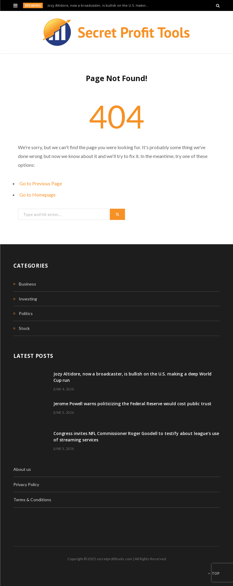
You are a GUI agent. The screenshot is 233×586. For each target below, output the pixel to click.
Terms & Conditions (32, 499)
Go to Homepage (37, 194)
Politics (26, 313)
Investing (28, 298)
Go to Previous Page (40, 183)
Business (27, 283)
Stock (24, 328)
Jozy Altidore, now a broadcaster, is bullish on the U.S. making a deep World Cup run (100, 5)
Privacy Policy (26, 484)
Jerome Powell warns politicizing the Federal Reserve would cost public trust (132, 403)
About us (22, 469)
